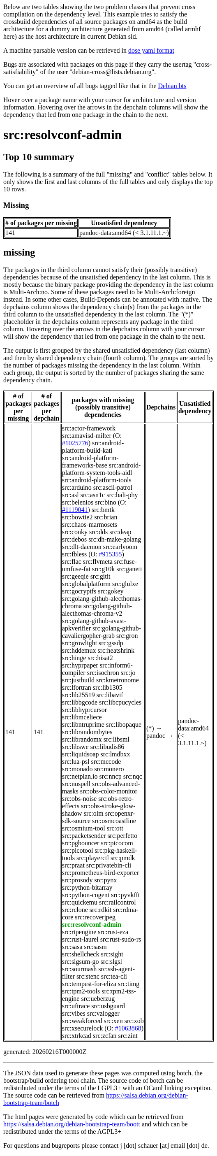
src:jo (128, 672)
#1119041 (75, 509)
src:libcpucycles (120, 702)
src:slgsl (111, 961)
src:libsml (116, 739)
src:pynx (105, 880)
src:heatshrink (115, 650)
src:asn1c (93, 494)
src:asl (70, 494)
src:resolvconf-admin (62, 134)
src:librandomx (82, 739)
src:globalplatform (86, 583)
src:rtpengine (79, 931)
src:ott (115, 828)
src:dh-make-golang (114, 539)
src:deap (120, 531)
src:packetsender (84, 835)
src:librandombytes (87, 731)
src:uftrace (76, 1005)
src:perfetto (122, 835)
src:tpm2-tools (81, 991)
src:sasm (95, 946)
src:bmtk (103, 509)
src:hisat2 (100, 657)
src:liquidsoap (80, 754)
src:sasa (72, 946)
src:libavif (110, 694)
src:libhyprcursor (84, 709)
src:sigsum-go (80, 961)
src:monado (77, 768)
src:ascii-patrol (112, 487)
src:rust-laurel (80, 939)
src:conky (75, 531)
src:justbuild (78, 680)
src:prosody (77, 880)
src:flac (71, 561)
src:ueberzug (98, 998)
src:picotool (77, 850)
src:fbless (74, 554)
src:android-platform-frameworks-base (90, 461)
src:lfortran (76, 687)
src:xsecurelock (82, 1028)
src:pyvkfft (125, 894)
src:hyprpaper (80, 665)
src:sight (112, 954)
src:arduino (77, 487)
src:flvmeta (98, 561)
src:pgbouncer (80, 843)
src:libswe (75, 746)
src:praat (73, 865)
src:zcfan (105, 1035)
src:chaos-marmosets (89, 524)
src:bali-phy (122, 494)
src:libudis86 (107, 746)
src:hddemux (79, 650)
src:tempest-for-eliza (89, 983)
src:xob (134, 1020)
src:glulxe (125, 583)
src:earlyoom (120, 546)
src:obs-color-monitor (108, 791)
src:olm (94, 813)
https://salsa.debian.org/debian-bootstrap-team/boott (71, 1124)
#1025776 (75, 443)
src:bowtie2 (77, 517)
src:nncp (110, 776)
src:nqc (132, 776)
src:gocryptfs (79, 591)
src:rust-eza (113, 931)
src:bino (105, 502)
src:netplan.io (80, 776)
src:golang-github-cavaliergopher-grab (101, 632)
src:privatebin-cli (108, 865)
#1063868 (128, 1028)
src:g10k (103, 568)
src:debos (74, 539)
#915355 (110, 554)
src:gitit (100, 576)
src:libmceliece (82, 717)
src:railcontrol (117, 902)
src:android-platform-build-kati (93, 447)
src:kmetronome (117, 680)
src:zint (128, 1035)
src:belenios (77, 502)
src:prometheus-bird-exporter (100, 872)
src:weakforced (82, 1020)
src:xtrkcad (76, 1035)
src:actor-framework (88, 428)
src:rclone (75, 909)
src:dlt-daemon (82, 546)
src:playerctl (92, 857)
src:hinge (74, 657)
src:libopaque (123, 724)
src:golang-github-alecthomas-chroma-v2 (97, 609)
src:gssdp (111, 643)
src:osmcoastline (114, 820)
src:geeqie (75, 576)
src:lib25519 (78, 694)
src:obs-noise (79, 798)
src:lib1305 (107, 687)
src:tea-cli (114, 976)
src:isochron (103, 672)
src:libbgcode (79, 702)
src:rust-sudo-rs (120, 939)
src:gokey (110, 591)
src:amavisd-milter (86, 435)
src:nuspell (76, 783)
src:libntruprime (83, 724)
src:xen (113, 1020)
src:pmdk (123, 857)
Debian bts (172, 85)
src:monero (109, 768)
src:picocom (117, 843)
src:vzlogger (103, 1013)
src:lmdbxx (115, 754)
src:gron (127, 635)
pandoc (155, 735)
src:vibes (73, 1013)
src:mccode (106, 761)
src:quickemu (79, 902)
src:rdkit (100, 909)
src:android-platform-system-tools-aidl (101, 469)
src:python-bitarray (87, 887)
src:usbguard (108, 1005)
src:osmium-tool (83, 828)
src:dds (98, 531)
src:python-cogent (86, 894)
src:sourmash (79, 968)
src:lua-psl (76, 761)
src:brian (105, 517)
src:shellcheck (80, 954)
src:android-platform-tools (97, 480)
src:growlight (79, 643)
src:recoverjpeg (95, 917)
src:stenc (87, 976)
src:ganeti (129, 568)
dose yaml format (151, 50)
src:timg (128, 983)
